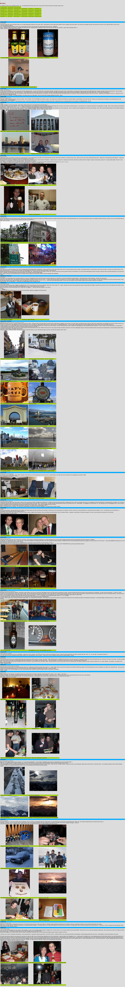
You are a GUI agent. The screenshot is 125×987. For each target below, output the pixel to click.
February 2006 (24, 13)
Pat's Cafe (19, 403)
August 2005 (24, 14)
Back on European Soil (5, 97)
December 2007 (17, 7)
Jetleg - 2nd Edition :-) (5, 90)
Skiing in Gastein (4, 820)
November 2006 (3, 11)
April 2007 (10, 10)
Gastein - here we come (5, 923)
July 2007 (30, 8)
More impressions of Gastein (6, 760)
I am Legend (62, 595)
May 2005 (2, 16)
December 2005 (37, 13)
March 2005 (16, 16)
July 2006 (30, 11)
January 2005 (31, 16)
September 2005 (17, 14)
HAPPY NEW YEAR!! (5, 928)
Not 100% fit (3, 658)
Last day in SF (3, 217)
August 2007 (24, 8)
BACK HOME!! (3, 156)
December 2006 (37, 10)
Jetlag (1, 103)
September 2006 (17, 11)
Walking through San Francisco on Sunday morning (12, 322)
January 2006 (31, 13)
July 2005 (30, 14)
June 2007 (36, 8)
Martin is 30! (3, 672)
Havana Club (18, 106)
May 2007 (2, 10)
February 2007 (24, 10)
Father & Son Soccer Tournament (7, 591)
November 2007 (3, 8)
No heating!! (3, 23)
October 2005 (10, 14)
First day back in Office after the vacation (9, 666)
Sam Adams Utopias (64, 161)
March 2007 (16, 10)
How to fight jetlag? (4, 284)
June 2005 (36, 14)
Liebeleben (37, 595)
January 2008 (10, 7)
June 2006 (36, 11)
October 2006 (10, 11)
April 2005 (10, 16)
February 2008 (3, 7)
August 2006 (24, 11)
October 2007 (10, 8)
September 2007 (17, 8)
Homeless (2, 268)
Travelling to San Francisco (6, 501)
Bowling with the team (5, 538)
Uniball (1, 509)
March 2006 (16, 13)
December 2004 (37, 16)
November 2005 (3, 14)
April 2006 (10, 13)
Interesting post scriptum (6, 653)
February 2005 (24, 16)
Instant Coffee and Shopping (6, 473)
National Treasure (42, 280)
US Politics (2, 277)
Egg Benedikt (13, 403)
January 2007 (31, 10)
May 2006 (2, 13)
